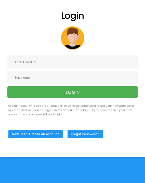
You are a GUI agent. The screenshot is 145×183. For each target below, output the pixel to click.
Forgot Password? (85, 134)
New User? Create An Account (35, 134)
